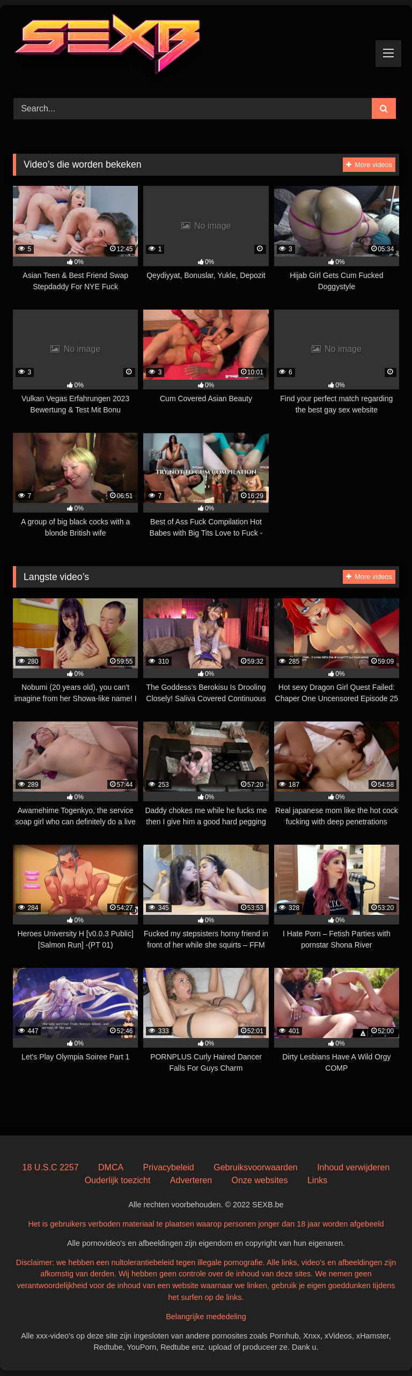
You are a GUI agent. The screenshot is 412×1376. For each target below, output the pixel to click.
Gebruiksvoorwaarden (256, 1167)
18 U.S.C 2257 (51, 1167)
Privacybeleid (168, 1167)
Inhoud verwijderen (353, 1167)
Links (317, 1180)
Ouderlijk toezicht (118, 1180)
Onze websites (260, 1180)
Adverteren (191, 1180)
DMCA (110, 1167)
